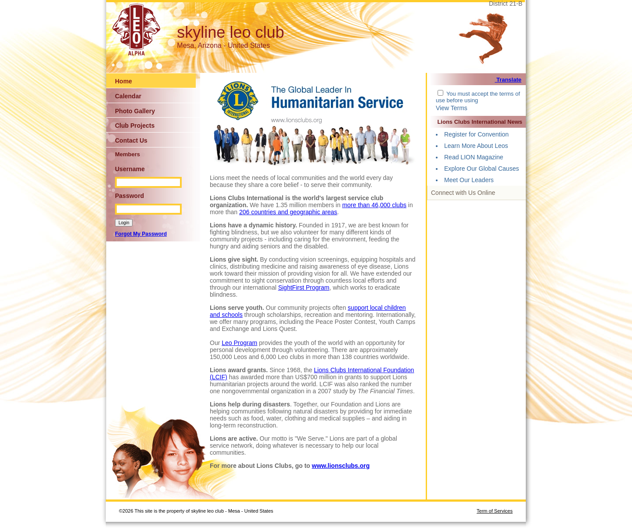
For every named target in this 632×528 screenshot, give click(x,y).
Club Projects (134, 125)
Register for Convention (476, 134)
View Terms (451, 107)
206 (245, 212)
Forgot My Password (141, 234)
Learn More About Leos (476, 145)
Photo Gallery (135, 111)
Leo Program (239, 342)
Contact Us (131, 140)
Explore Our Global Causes (481, 168)
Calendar (128, 96)
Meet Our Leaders (469, 179)
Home (123, 81)
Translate (508, 79)
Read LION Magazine (473, 157)
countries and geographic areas (294, 212)
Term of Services (495, 511)
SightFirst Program (304, 287)
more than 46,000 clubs (374, 204)
